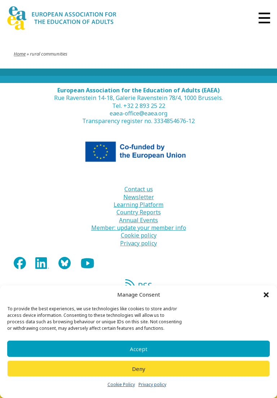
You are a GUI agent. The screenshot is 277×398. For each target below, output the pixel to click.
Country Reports (138, 212)
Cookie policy (139, 235)
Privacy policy (152, 384)
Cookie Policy (121, 384)
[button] (266, 294)
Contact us (138, 189)
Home (20, 54)
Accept (139, 349)
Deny (138, 368)
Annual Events (138, 220)
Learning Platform (138, 205)
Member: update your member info (138, 228)
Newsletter (138, 197)
